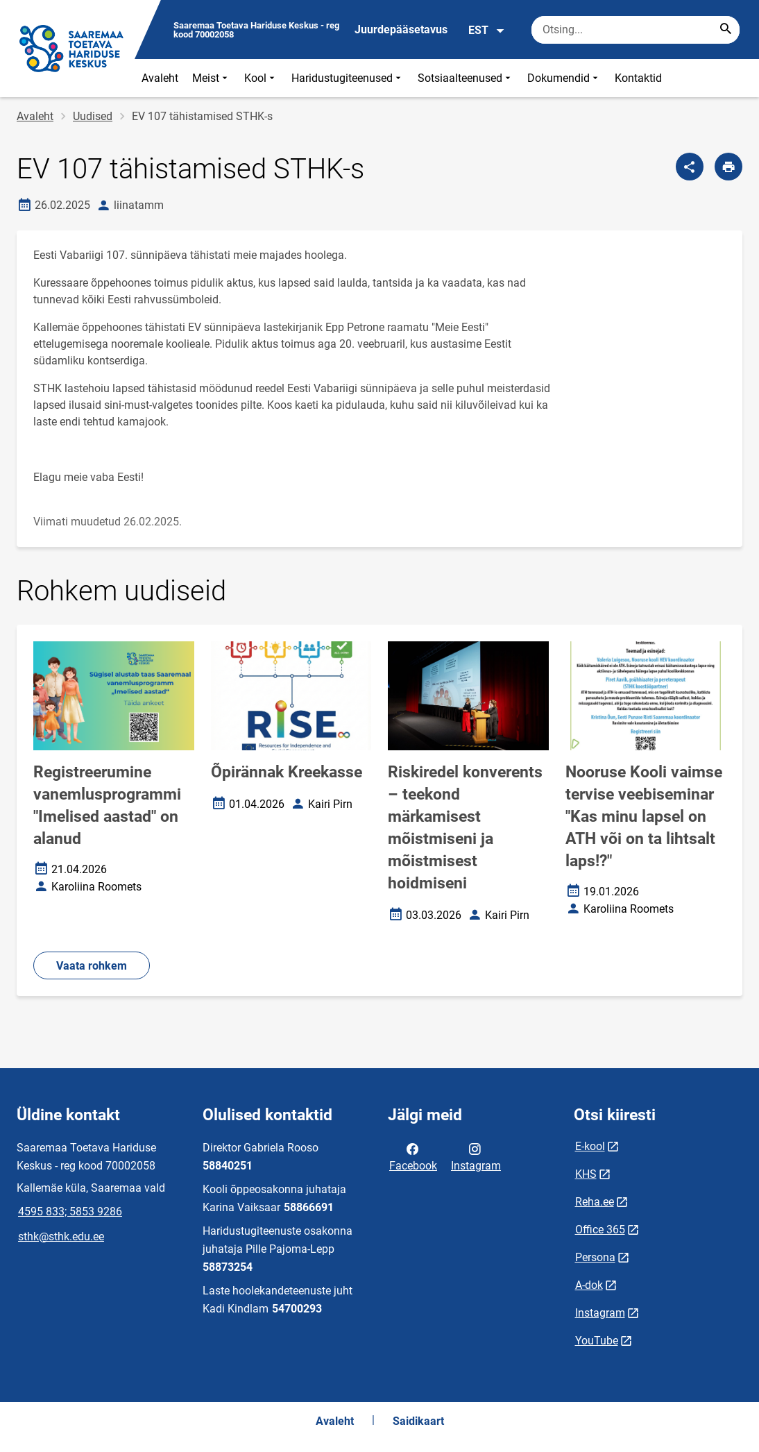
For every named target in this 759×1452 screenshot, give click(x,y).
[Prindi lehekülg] (728, 166)
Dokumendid (564, 78)
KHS (586, 1174)
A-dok (589, 1285)
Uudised (92, 116)
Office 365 (600, 1229)
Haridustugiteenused (347, 78)
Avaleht (160, 78)
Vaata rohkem (91, 965)
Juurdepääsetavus (401, 29)
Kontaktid (638, 78)
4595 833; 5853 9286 (70, 1211)
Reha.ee (594, 1201)
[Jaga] (689, 166)
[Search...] (725, 30)
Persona (595, 1257)
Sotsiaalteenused (465, 78)
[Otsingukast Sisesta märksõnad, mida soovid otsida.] (635, 30)
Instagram (476, 1156)
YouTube (596, 1340)
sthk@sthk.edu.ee (61, 1236)
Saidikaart (418, 1421)
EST (486, 30)
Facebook (413, 1156)
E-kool (590, 1146)
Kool (261, 78)
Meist (211, 78)
